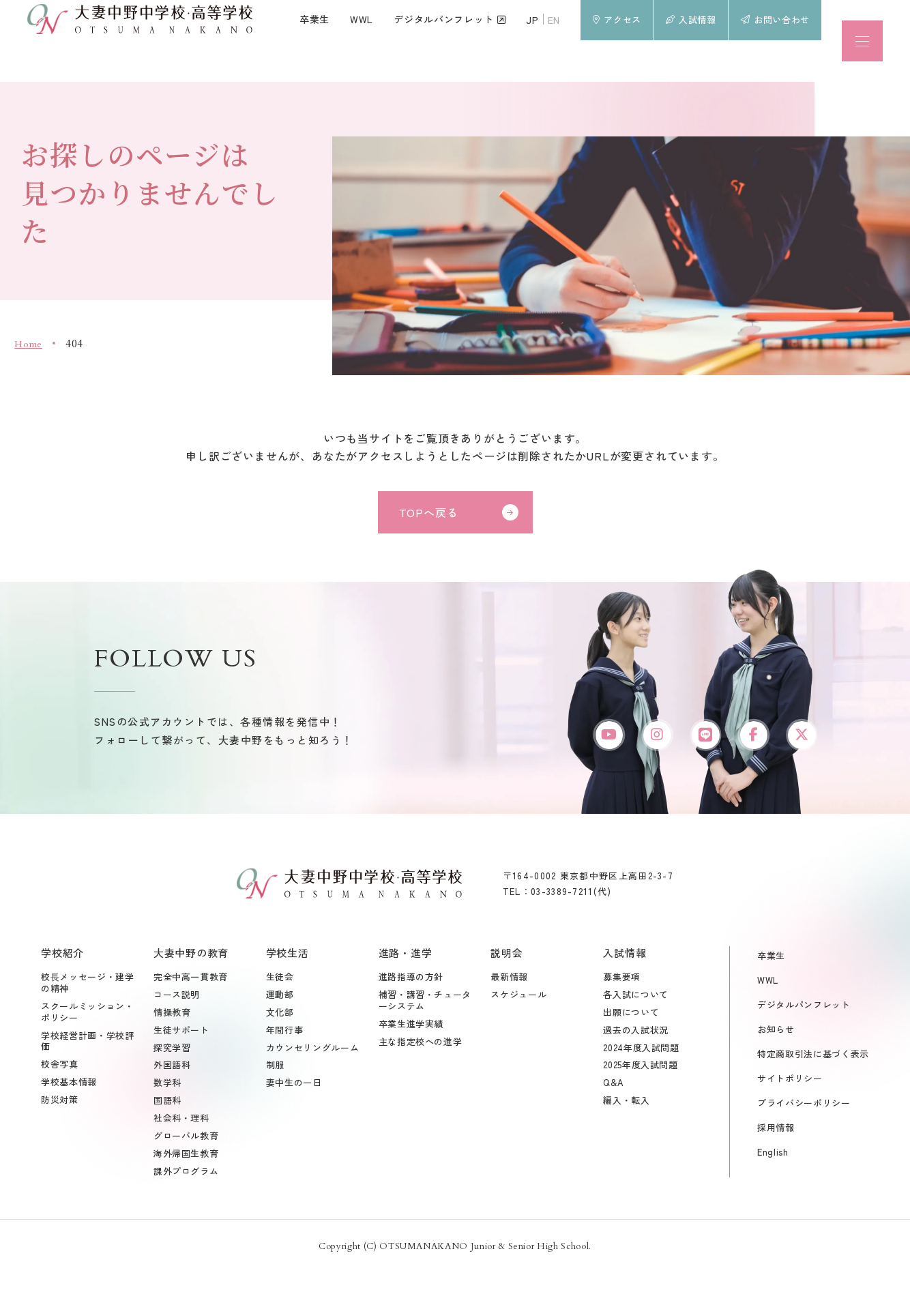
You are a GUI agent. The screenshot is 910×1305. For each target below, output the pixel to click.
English (773, 1185)
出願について (631, 1046)
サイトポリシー (790, 1111)
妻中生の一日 (294, 1117)
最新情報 (509, 1010)
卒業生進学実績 (411, 1058)
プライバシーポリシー (804, 1136)
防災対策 (59, 1134)
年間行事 (285, 1064)
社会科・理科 (181, 1152)
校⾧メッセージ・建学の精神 (87, 1016)
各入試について (636, 1028)
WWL (767, 1013)
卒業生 (771, 988)
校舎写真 (59, 1098)
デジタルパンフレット (804, 1037)
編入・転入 (626, 1135)
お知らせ (776, 1062)
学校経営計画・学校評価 (87, 1075)
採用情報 (776, 1161)
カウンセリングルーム (312, 1081)
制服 (275, 1099)
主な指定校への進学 (421, 1075)
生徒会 (280, 1010)
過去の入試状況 (636, 1064)
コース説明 (176, 1028)
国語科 (167, 1135)
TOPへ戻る (428, 512)
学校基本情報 (69, 1116)
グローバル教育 (186, 1169)
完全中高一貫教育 (190, 1010)
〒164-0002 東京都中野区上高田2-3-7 (588, 909)
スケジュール (518, 1028)
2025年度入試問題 (640, 1099)
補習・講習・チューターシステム (425, 1034)
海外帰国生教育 (186, 1187)
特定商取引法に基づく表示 (813, 1087)
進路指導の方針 (411, 1010)
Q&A (613, 1117)
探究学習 (172, 1081)
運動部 (280, 1028)
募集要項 (622, 1010)
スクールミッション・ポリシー (87, 1045)
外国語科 (172, 1099)
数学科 (167, 1117)
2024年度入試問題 (641, 1081)
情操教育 (172, 1046)
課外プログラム (186, 1205)
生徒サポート (181, 1064)
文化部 (280, 1046)
